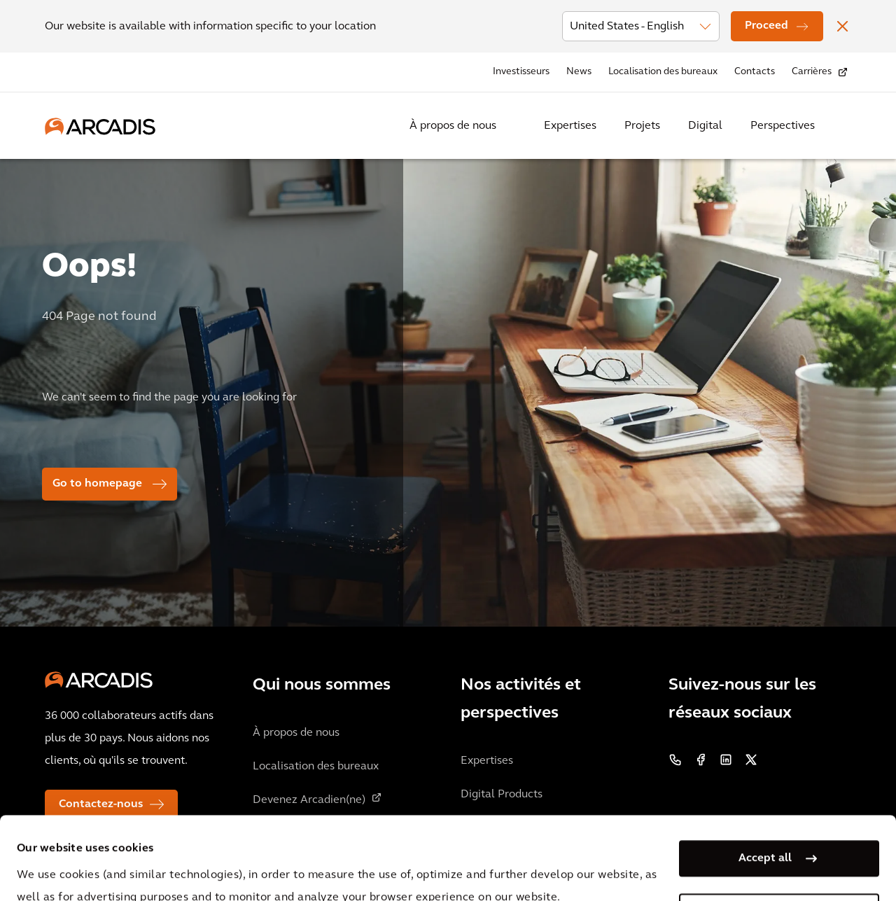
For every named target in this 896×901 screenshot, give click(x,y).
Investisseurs (521, 72)
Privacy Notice (276, 864)
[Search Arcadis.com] (842, 126)
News (579, 72)
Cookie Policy (382, 864)
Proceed (766, 26)
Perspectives (782, 126)
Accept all (765, 780)
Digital (705, 126)
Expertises (570, 126)
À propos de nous (453, 126)
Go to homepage (97, 483)
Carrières (812, 72)
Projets (642, 126)
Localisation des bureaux (663, 72)
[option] (448, 387)
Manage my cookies (765, 833)
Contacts (754, 72)
